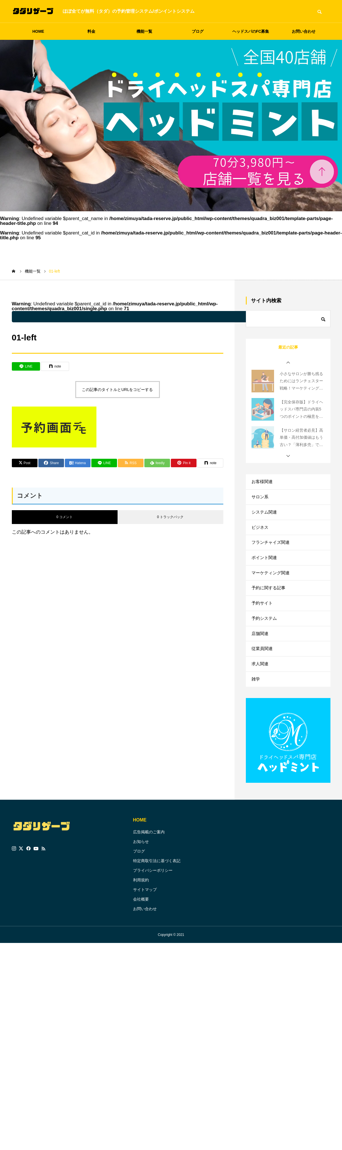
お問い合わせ (303, 31)
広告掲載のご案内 (149, 860)
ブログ (198, 31)
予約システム (265, 637)
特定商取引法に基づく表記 (156, 889)
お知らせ (141, 870)
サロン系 (260, 499)
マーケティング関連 (271, 586)
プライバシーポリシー (153, 899)
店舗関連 (260, 655)
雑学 (256, 706)
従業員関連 (262, 672)
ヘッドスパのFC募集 (250, 31)
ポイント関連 (265, 568)
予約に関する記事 (269, 603)
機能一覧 (144, 31)
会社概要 (141, 927)
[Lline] (26, 366)
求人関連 (260, 689)
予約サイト (262, 620)
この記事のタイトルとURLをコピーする (117, 389)
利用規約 (141, 908)
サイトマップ (145, 918)
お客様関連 (262, 482)
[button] (288, 363)
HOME (38, 31)
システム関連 (265, 517)
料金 (91, 31)
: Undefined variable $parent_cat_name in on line (158, 316)
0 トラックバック (170, 517)
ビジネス (260, 534)
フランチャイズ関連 (271, 551)
